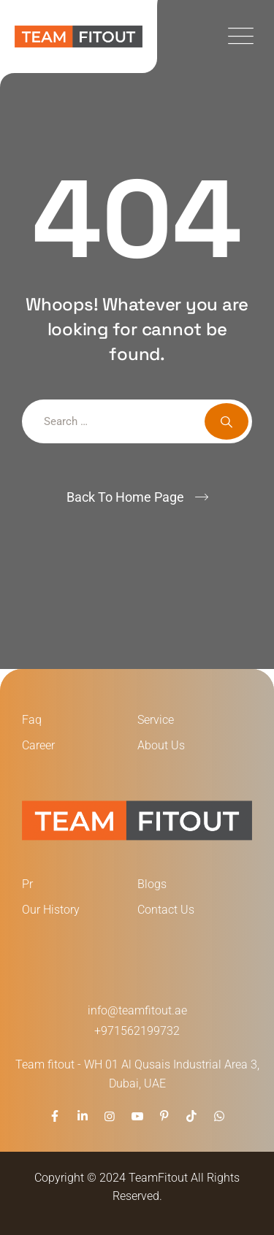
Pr (27, 884)
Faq (32, 720)
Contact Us (165, 910)
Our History (51, 910)
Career (38, 745)
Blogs (152, 884)
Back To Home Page (125, 497)
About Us (161, 745)
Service (155, 720)
